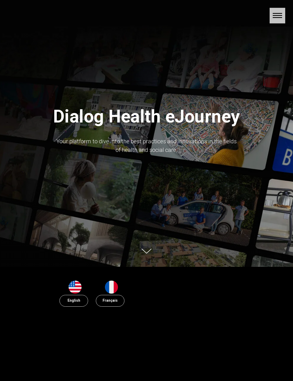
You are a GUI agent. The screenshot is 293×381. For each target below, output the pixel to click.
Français (110, 300)
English (74, 300)
